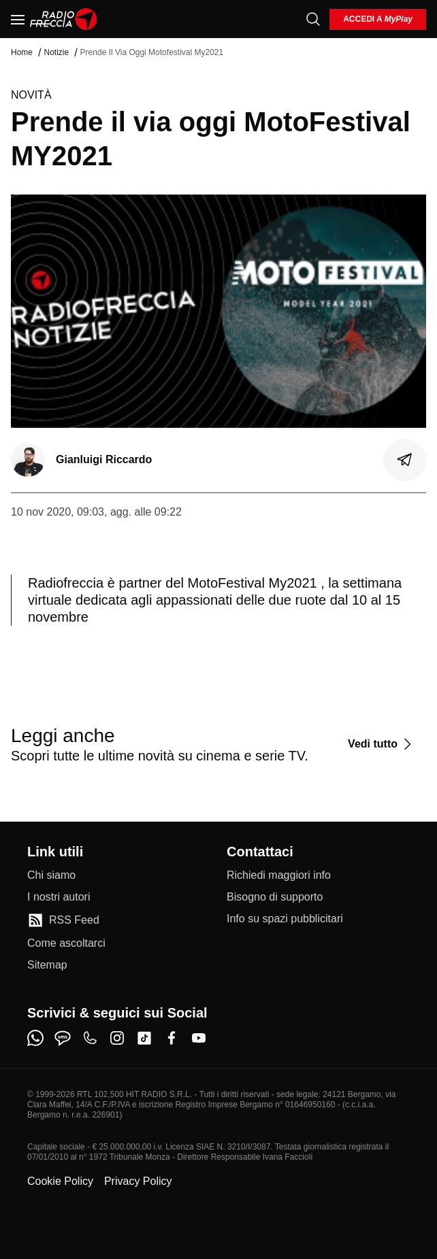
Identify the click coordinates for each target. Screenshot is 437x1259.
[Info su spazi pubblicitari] (285, 919)
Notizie (56, 52)
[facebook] (171, 1038)
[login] (377, 19)
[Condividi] (405, 459)
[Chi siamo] (51, 875)
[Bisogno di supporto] (275, 897)
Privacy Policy (138, 1181)
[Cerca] (313, 19)
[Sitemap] (47, 965)
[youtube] (199, 1038)
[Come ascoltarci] (66, 943)
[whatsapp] (35, 1038)
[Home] (63, 19)
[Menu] (18, 19)
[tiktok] (144, 1038)
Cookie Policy (60, 1181)
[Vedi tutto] (381, 744)
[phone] (90, 1038)
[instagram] (117, 1038)
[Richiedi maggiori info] (279, 875)
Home (22, 52)
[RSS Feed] (63, 920)
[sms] (62, 1038)
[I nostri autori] (58, 897)
